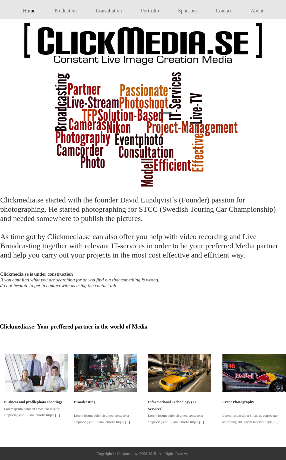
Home (29, 10)
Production (65, 10)
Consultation (109, 10)
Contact (224, 10)
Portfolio (150, 10)
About (257, 10)
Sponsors (187, 10)
